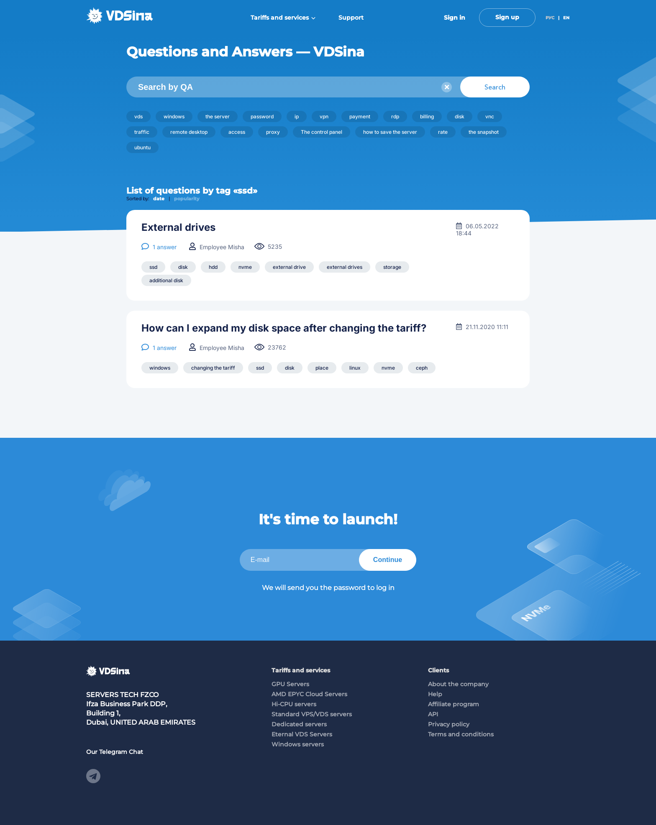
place (321, 368)
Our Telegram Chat (114, 752)
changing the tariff (213, 368)
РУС (550, 17)
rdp (395, 116)
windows (174, 116)
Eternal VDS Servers (302, 734)
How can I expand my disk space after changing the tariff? (283, 328)
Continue (387, 559)
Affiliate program (453, 704)
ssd (153, 267)
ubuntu (142, 147)
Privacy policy (448, 724)
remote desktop (189, 132)
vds (138, 116)
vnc (489, 116)
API (433, 714)
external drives (344, 267)
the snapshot (484, 132)
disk (459, 116)
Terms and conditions (461, 734)
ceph (422, 368)
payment (359, 116)
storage (392, 267)
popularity (187, 199)
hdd (213, 267)
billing (427, 116)
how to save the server (390, 132)
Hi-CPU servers (294, 704)
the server (217, 116)
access (236, 132)
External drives (178, 227)
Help (435, 694)
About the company (458, 684)
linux (355, 368)
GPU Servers (290, 684)
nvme (245, 267)
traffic (141, 132)
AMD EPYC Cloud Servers (309, 694)
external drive (289, 267)
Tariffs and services (283, 17)
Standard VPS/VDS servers (312, 714)
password (262, 116)
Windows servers (298, 744)
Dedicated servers (299, 724)
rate (443, 132)
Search (494, 87)
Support (351, 17)
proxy (273, 132)
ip (297, 116)
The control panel (321, 132)
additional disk (166, 280)
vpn (324, 116)
